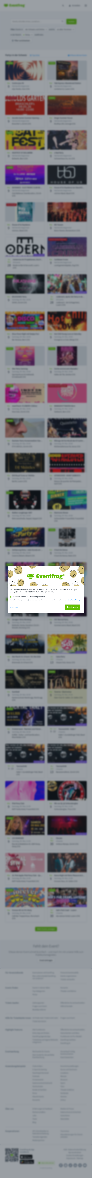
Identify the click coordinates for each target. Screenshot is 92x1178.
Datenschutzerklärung (73, 600)
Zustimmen (72, 607)
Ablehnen (14, 607)
